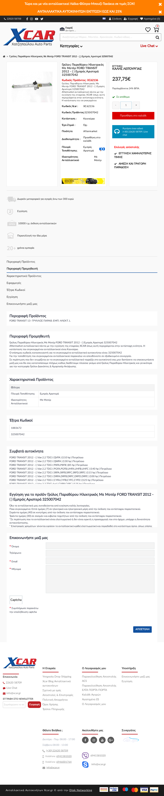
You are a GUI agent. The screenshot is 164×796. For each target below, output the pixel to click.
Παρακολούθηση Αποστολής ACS (99, 678)
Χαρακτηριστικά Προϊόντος (24, 276)
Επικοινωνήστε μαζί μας (22, 304)
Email (14, 561)
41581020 (66, 756)
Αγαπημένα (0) (90, 699)
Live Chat (11, 688)
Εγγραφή (34, 704)
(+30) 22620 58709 (132, 132)
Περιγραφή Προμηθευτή (22, 268)
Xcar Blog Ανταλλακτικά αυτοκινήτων (57, 683)
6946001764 (64, 762)
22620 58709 (12, 18)
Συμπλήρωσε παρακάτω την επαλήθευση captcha (23, 610)
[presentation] (74, 611)
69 (58, 756)
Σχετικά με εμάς (52, 690)
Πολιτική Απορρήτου (55, 700)
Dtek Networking (80, 790)
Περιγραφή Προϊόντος (21, 261)
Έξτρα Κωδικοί (16, 290)
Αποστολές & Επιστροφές (58, 695)
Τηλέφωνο (15, 553)
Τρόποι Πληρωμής (53, 709)
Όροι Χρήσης (50, 704)
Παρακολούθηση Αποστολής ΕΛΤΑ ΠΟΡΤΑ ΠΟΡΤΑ (99, 687)
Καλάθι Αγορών (91, 694)
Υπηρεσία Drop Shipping (57, 676)
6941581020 (94, 755)
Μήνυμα (16, 569)
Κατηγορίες (71, 46)
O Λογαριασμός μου (94, 704)
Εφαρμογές (14, 283)
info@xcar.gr (13, 693)
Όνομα (15, 546)
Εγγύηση (12, 297)
